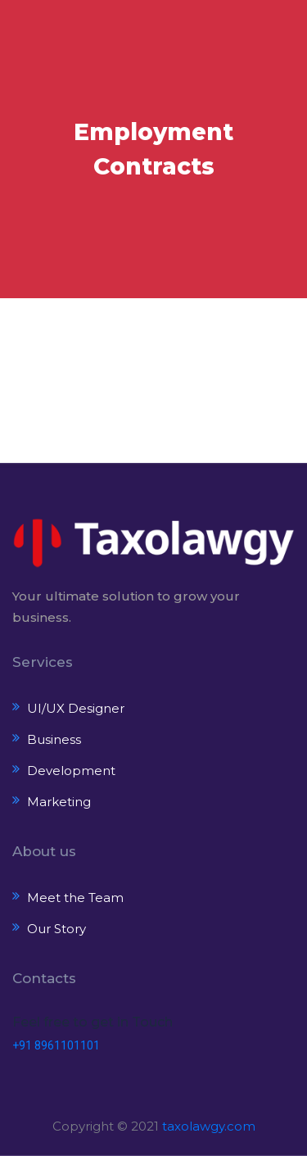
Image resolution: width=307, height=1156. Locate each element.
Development (71, 770)
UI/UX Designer (75, 708)
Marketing (59, 801)
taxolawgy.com (208, 1126)
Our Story (56, 928)
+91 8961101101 (56, 1045)
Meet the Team (75, 897)
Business (54, 739)
